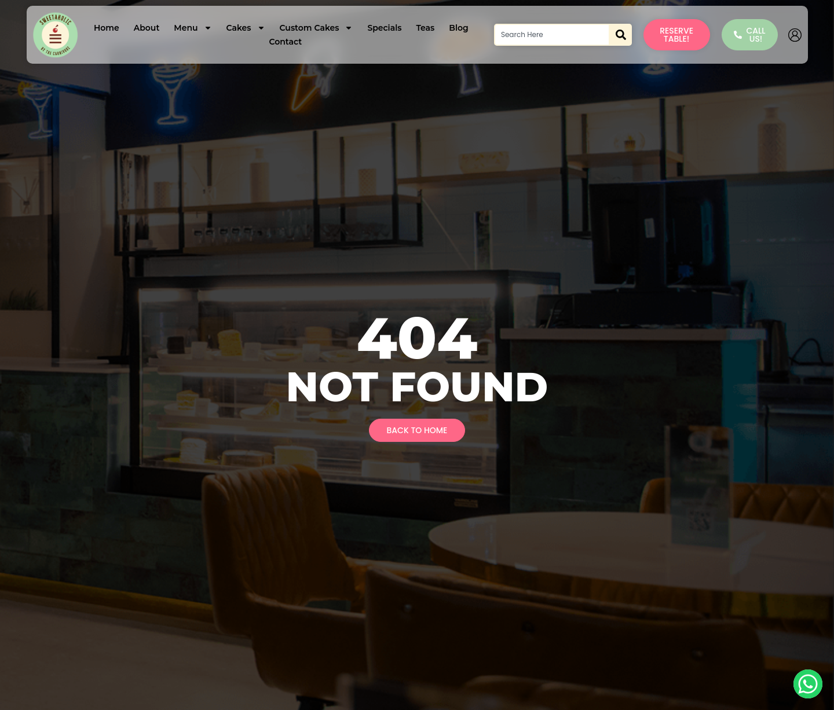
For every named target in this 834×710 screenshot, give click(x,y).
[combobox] (552, 35)
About (147, 28)
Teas (425, 28)
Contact (285, 41)
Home (106, 28)
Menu (192, 28)
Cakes (245, 28)
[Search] (621, 35)
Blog (458, 28)
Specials (384, 28)
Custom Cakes (316, 28)
